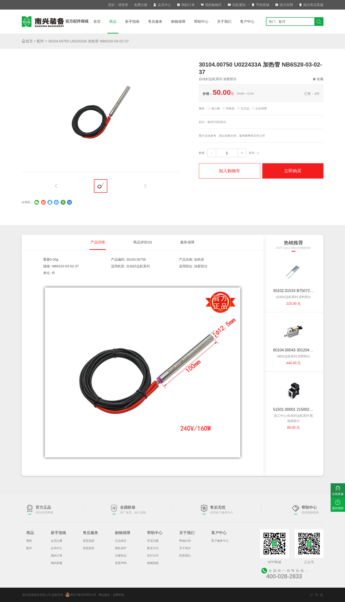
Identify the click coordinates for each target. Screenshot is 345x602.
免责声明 (120, 563)
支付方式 (153, 555)
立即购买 (292, 171)
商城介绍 (185, 540)
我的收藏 (56, 563)
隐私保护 (120, 548)
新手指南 (132, 21)
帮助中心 (201, 21)
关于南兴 (185, 548)
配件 (40, 41)
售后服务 (155, 21)
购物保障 (178, 21)
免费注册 (140, 5)
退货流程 (88, 540)
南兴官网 (284, 5)
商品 (112, 21)
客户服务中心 (220, 540)
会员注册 (56, 540)
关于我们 (224, 21)
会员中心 (162, 5)
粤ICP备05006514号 (81, 594)
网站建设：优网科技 (111, 594)
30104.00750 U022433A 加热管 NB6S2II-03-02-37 (88, 41)
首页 (97, 21)
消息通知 (237, 5)
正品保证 (120, 540)
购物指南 (153, 563)
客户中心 (247, 21)
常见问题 (153, 540)
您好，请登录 (118, 5)
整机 (29, 540)
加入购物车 (229, 171)
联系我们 (185, 555)
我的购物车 (211, 5)
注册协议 (120, 555)
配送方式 (153, 548)
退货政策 (88, 548)
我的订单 (186, 5)
